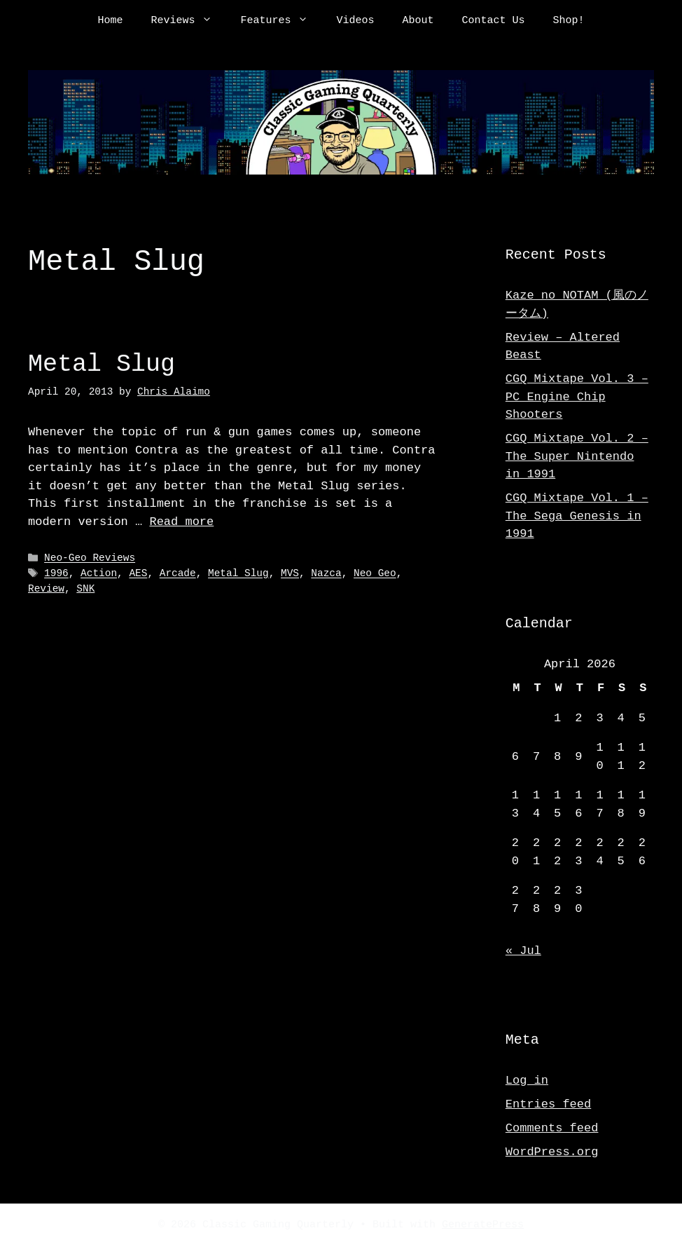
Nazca (326, 573)
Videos (355, 21)
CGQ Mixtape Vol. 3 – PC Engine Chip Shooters (577, 397)
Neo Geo (375, 573)
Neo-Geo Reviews (89, 558)
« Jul (523, 951)
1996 (56, 573)
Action (99, 573)
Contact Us (493, 21)
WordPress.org (552, 1152)
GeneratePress (483, 1225)
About (418, 21)
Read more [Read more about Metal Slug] (181, 522)
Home (110, 21)
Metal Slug (101, 364)
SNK (85, 589)
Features (281, 21)
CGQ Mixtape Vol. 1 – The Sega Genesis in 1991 (577, 516)
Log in (527, 1080)
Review (46, 589)
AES (138, 573)
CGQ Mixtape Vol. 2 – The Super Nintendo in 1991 (577, 456)
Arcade (178, 573)
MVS (290, 573)
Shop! (569, 21)
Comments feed (552, 1128)
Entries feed (548, 1104)
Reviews (188, 21)
